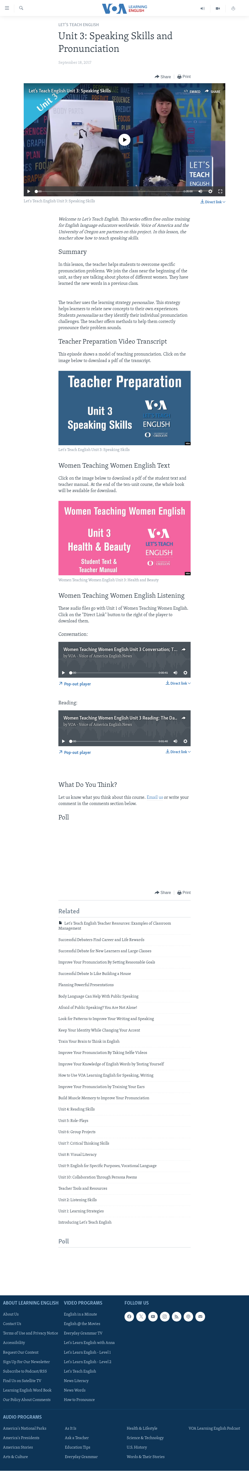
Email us (155, 797)
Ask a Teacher (77, 1438)
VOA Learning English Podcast (214, 1429)
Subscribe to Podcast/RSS (25, 1371)
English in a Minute (80, 1315)
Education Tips (77, 1448)
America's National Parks (24, 1429)
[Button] (163, 77)
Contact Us (12, 1324)
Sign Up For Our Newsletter (26, 1362)
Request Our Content (20, 1352)
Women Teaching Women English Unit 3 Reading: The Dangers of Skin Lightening (143, 718)
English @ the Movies (82, 1324)
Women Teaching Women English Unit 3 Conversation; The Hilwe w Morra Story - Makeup (152, 649)
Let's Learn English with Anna (89, 1343)
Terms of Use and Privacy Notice (30, 1333)
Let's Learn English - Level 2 (87, 1362)
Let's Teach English (80, 1371)
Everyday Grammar (81, 1457)
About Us (11, 1315)
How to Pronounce (79, 1400)
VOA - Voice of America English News (100, 656)
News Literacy (76, 1381)
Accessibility (14, 1343)
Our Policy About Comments (27, 1400)
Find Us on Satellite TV (22, 1381)
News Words (75, 1391)
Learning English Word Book (27, 1391)
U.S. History (137, 1448)
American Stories (18, 1448)
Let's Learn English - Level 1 (87, 1352)
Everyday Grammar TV (83, 1333)
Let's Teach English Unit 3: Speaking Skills (70, 91)
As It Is (70, 1429)
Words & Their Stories (146, 1457)
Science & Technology (145, 1438)
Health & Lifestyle (142, 1429)
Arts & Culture (15, 1457)
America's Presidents (21, 1438)
